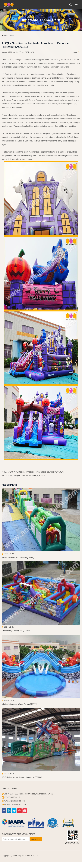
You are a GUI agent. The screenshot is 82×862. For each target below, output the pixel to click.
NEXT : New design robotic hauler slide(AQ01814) (23, 475)
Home (4, 35)
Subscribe (35, 839)
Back (76, 52)
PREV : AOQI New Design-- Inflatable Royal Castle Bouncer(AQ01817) (33, 472)
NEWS (11, 35)
